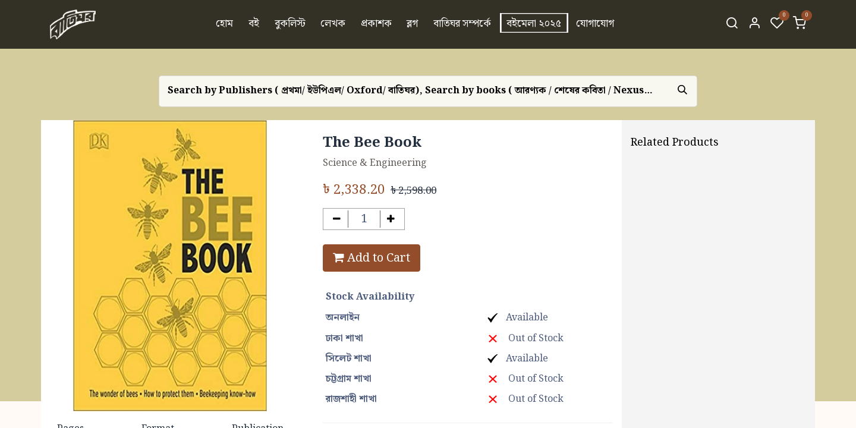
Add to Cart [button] (371, 258)
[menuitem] (225, 24)
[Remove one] (336, 219)
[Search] (731, 24)
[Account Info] (754, 24)
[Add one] (391, 219)
